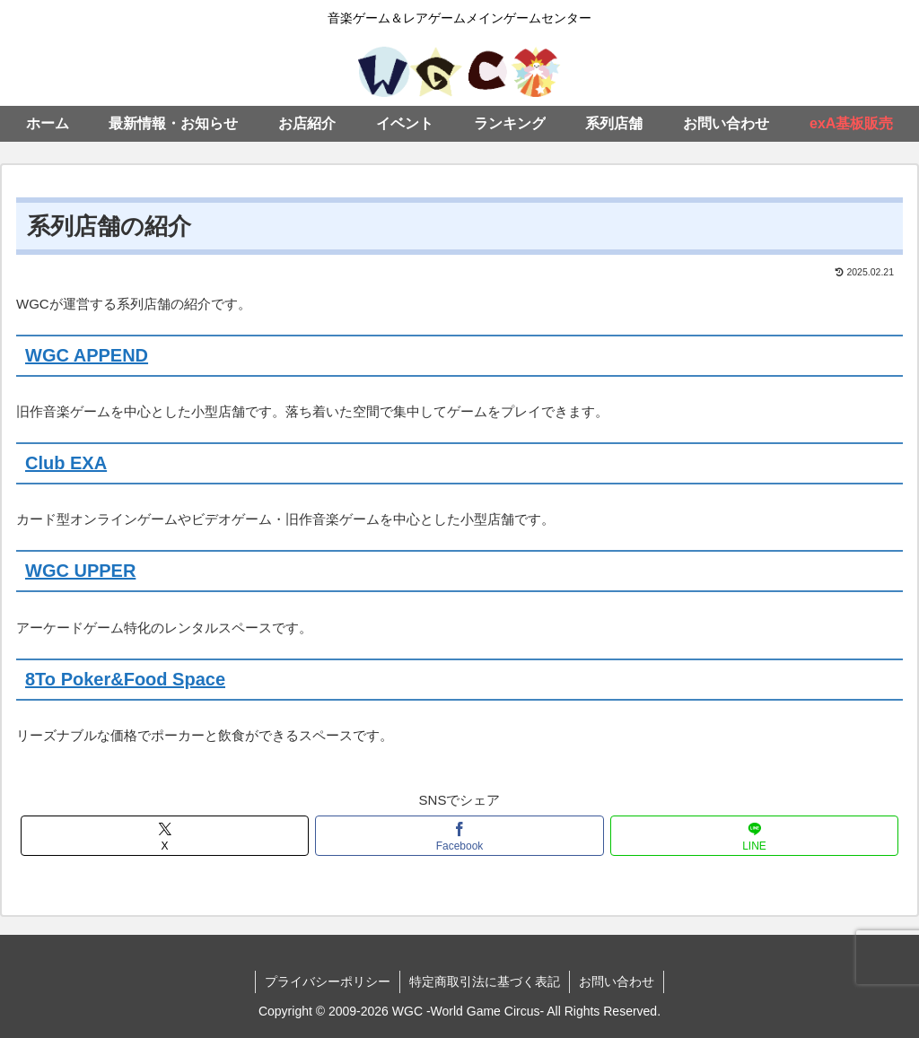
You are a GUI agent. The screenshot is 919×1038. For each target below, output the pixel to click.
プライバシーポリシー (327, 981)
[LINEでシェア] (754, 836)
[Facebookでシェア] (459, 836)
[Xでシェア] (165, 836)
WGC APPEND (86, 355)
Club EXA (66, 463)
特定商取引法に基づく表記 (484, 981)
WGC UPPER (80, 570)
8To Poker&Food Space (125, 679)
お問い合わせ (616, 981)
